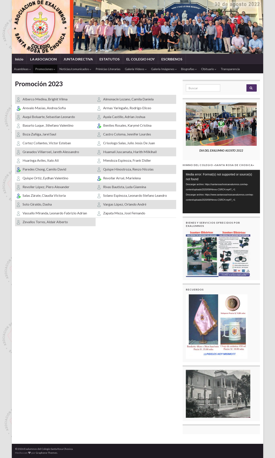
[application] (221, 192)
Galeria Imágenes (164, 69)
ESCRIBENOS (171, 59)
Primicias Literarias (108, 69)
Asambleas (22, 69)
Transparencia (230, 69)
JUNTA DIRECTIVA (78, 59)
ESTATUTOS (109, 59)
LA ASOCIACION (43, 59)
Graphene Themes (46, 452)
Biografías (189, 69)
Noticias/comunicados (75, 69)
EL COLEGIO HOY (140, 59)
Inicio (19, 59)
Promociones (45, 69)
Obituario (208, 69)
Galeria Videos (136, 69)
